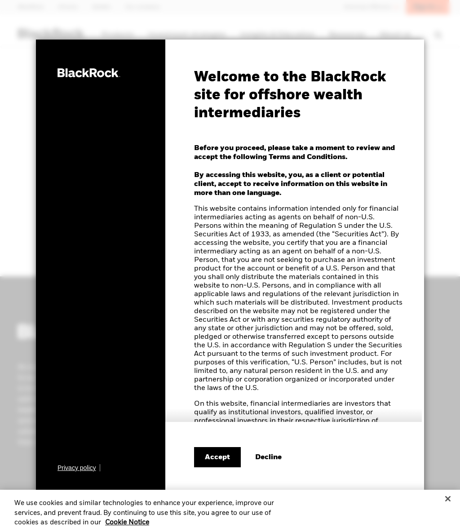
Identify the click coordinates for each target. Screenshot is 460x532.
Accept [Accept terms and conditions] (217, 457)
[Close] (448, 502)
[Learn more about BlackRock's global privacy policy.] (79, 467)
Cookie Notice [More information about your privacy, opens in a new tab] (127, 526)
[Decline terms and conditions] (268, 457)
